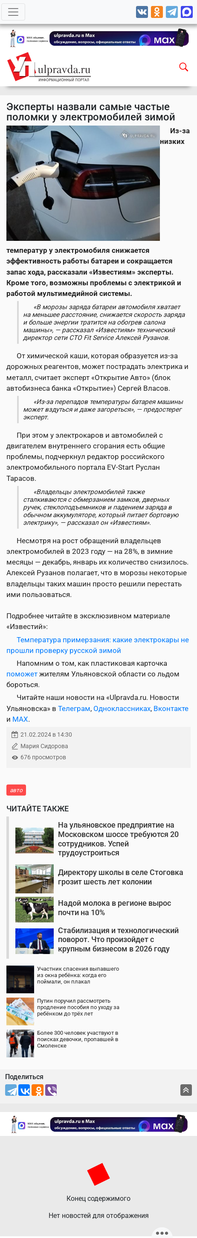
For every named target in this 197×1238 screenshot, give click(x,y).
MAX (20, 719)
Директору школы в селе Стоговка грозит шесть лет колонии (120, 877)
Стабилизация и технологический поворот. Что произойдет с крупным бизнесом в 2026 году (118, 939)
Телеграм (74, 708)
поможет (22, 674)
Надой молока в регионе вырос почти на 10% (114, 908)
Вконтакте (171, 708)
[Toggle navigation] (13, 11)
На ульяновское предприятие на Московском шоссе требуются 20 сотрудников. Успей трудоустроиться (118, 838)
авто (16, 790)
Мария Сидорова (44, 746)
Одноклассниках (122, 708)
